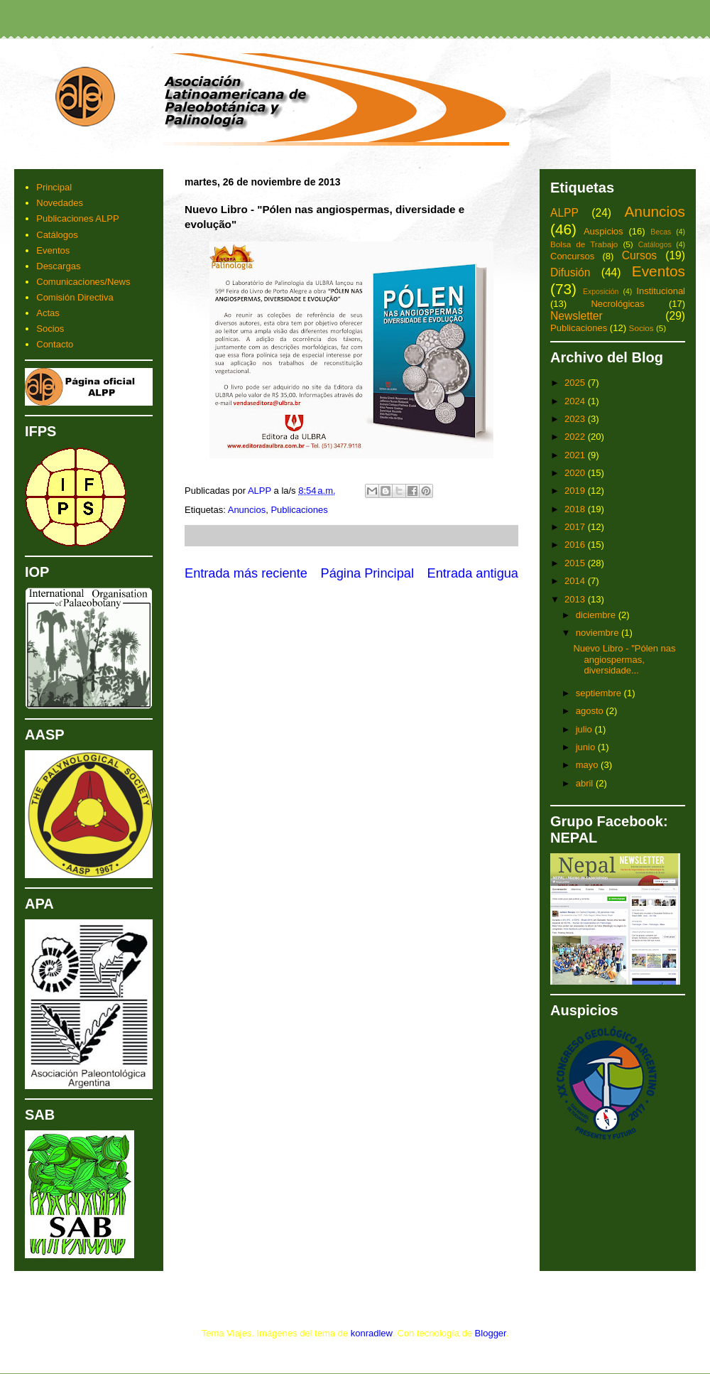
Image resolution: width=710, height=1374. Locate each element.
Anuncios (247, 509)
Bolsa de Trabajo (584, 244)
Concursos (572, 256)
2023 (576, 418)
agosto (591, 710)
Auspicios (603, 231)
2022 (576, 436)
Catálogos (57, 234)
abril (586, 783)
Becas (660, 232)
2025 (576, 382)
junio (587, 747)
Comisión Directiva (74, 297)
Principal (54, 187)
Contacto (54, 344)
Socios (50, 328)
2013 (576, 599)
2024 (576, 401)
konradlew (372, 1333)
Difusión (570, 272)
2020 (576, 472)
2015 (576, 563)
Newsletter (576, 316)
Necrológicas (617, 303)
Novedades (59, 203)
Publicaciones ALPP (77, 218)
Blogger (490, 1333)
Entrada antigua (472, 573)
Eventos (53, 250)
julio (585, 729)
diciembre (597, 615)
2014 (576, 580)
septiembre (600, 693)
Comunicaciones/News (83, 281)
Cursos (639, 255)
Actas (48, 313)
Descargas (58, 266)
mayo (588, 764)
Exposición (600, 292)
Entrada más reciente (246, 573)
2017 (576, 526)
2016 (576, 544)
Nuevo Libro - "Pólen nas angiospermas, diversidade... (624, 659)
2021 (576, 455)
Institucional (660, 291)
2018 (576, 509)
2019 (576, 490)
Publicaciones (299, 509)
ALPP (564, 213)
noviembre (598, 632)
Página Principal (367, 573)
